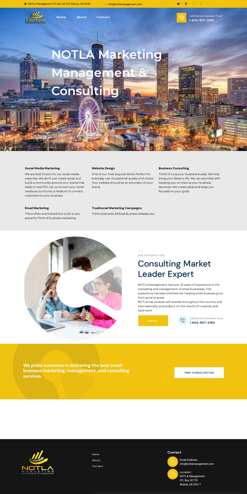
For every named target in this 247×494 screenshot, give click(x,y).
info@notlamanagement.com (125, 4)
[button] (61, 17)
